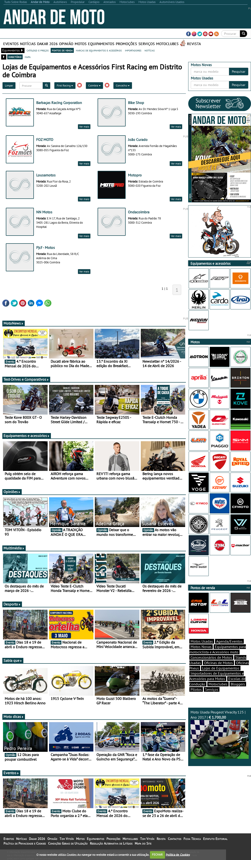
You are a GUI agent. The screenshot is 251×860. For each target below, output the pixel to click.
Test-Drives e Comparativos (26, 379)
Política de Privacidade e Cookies (25, 843)
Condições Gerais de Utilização (68, 843)
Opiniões (12, 491)
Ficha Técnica (192, 839)
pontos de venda (62, 50)
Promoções (126, 43)
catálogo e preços (38, 50)
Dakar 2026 (47, 43)
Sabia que (13, 660)
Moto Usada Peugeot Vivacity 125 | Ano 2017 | (220, 734)
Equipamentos (101, 43)
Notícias (28, 43)
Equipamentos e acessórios (27, 435)
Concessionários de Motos (211, 657)
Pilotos (196, 689)
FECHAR (157, 854)
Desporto (12, 604)
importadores (133, 50)
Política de (178, 854)
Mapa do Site (143, 843)
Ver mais (84, 126)
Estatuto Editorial (215, 839)
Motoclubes (167, 43)
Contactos (174, 839)
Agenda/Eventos (229, 641)
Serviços (146, 43)
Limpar (9, 85)
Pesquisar (238, 71)
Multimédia (14, 548)
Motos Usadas (202, 641)
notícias (150, 50)
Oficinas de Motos (218, 662)
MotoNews (14, 323)
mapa (28, 57)
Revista (194, 43)
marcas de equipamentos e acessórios (99, 50)
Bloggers (238, 684)
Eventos (11, 43)
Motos (81, 43)
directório (14, 57)
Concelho (123, 85)
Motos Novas (201, 646)
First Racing (65, 85)
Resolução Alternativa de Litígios (111, 843)
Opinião (66, 43)
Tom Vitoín (67, 839)
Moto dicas (14, 716)
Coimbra (94, 85)
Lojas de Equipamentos (220, 668)
